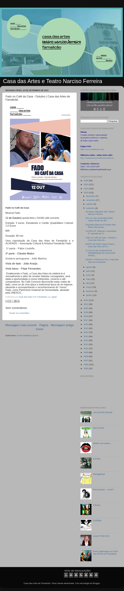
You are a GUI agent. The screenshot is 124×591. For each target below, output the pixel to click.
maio (88, 279)
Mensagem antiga (62, 325)
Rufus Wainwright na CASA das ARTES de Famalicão (105, 552)
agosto (89, 267)
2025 (86, 184)
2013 (86, 336)
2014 (86, 332)
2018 (86, 316)
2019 (86, 312)
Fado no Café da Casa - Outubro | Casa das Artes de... (101, 238)
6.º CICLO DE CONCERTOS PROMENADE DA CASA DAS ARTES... (100, 253)
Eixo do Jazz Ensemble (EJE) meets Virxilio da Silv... (99, 219)
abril (88, 283)
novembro (91, 200)
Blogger (96, 583)
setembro (90, 208)
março (89, 287)
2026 (86, 180)
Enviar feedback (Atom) (27, 335)
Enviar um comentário (19, 313)
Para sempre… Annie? (103, 489)
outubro (90, 204)
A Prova (96, 505)
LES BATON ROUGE (102, 412)
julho (88, 271)
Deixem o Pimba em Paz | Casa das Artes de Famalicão (102, 260)
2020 (86, 308)
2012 (86, 340)
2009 (86, 352)
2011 (86, 344)
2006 (86, 364)
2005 (86, 368)
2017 (86, 320)
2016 (86, 324)
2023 (86, 192)
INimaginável (99, 474)
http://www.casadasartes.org (92, 149)
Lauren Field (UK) (101, 536)
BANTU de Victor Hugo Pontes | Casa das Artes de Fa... (100, 245)
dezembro (91, 196)
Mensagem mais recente (21, 325)
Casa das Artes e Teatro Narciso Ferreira (52, 81)
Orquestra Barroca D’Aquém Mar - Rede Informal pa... (101, 226)
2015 (86, 328)
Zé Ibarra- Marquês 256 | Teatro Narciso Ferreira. (100, 213)
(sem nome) (98, 428)
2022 (86, 300)
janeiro (89, 295)
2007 (86, 360)
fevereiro (90, 291)
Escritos (96, 459)
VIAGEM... (98, 520)
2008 (86, 356)
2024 (86, 188)
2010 (86, 348)
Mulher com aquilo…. (102, 443)
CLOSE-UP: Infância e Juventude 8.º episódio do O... (101, 232)
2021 (86, 304)
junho (89, 275)
